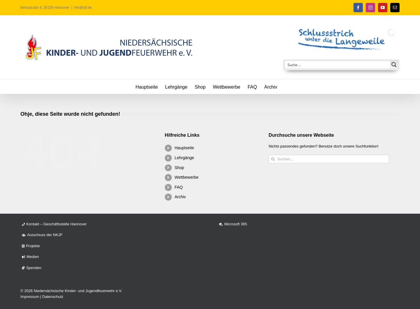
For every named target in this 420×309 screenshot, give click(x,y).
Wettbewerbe (186, 177)
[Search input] (337, 64)
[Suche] (273, 159)
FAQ (178, 187)
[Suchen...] (329, 159)
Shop (179, 167)
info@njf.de (83, 8)
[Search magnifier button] (394, 65)
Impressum (29, 296)
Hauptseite (184, 147)
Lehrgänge (184, 157)
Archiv (180, 196)
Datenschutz (52, 296)
